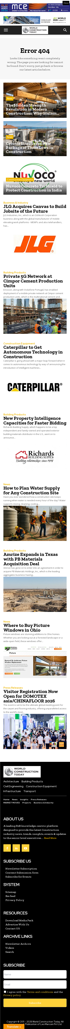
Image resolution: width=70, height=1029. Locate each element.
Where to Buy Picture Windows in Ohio (26, 628)
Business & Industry (15, 203)
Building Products (14, 272)
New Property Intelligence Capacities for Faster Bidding (34, 420)
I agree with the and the (33, 993)
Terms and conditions (40, 991)
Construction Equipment (20, 179)
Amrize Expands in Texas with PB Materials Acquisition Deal (30, 559)
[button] (5, 30)
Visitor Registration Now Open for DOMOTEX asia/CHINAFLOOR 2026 (30, 696)
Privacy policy (12, 995)
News (9, 98)
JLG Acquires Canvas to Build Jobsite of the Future (34, 209)
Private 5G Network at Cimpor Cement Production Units (33, 280)
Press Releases (13, 688)
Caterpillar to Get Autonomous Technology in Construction (33, 351)
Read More (50, 838)
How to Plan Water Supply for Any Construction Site (31, 490)
